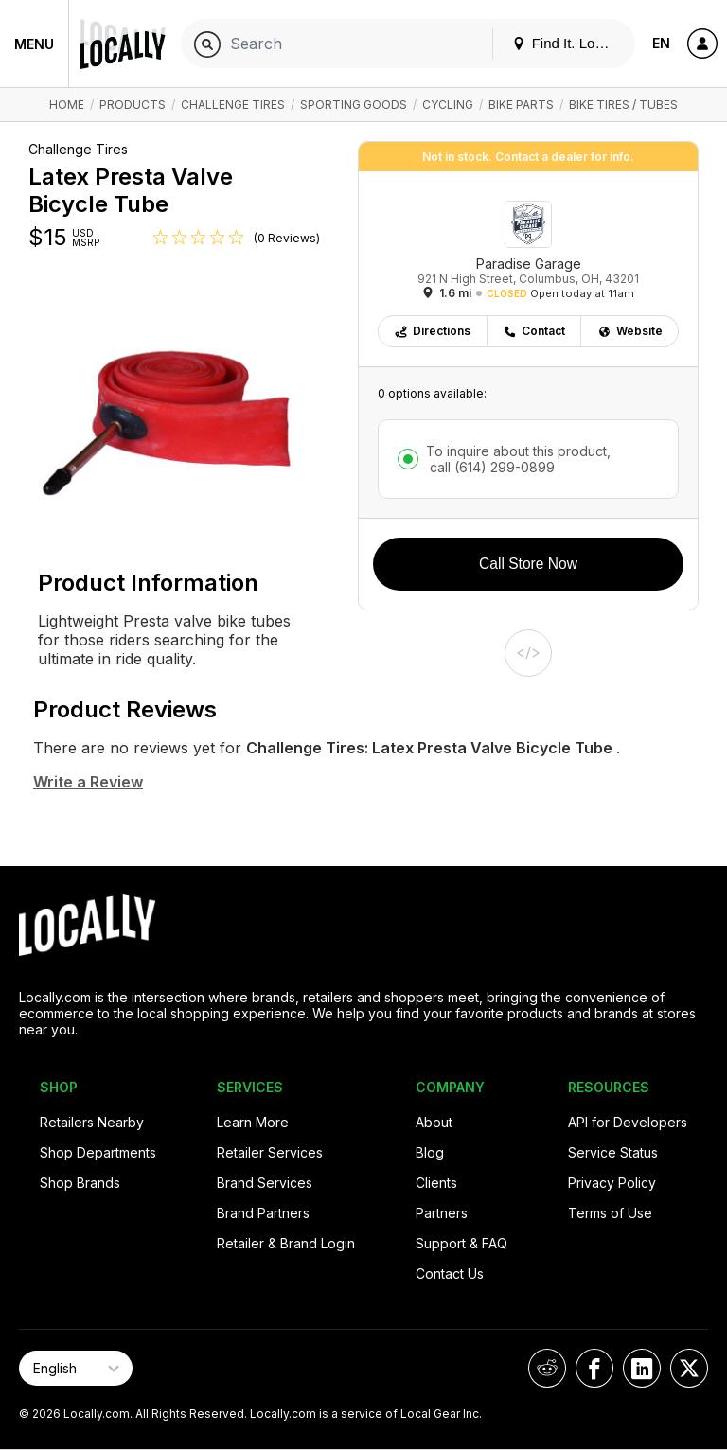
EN (661, 43)
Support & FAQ (461, 1243)
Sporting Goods (353, 104)
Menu (34, 44)
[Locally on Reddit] (547, 1368)
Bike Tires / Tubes (623, 104)
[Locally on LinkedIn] (642, 1368)
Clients (436, 1183)
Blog (430, 1152)
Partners (442, 1213)
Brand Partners (263, 1213)
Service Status (613, 1152)
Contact (534, 331)
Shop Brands (80, 1183)
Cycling (447, 104)
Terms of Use (610, 1213)
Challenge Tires (233, 104)
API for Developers (627, 1122)
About (434, 1122)
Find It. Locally (568, 43)
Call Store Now (528, 564)
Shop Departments (98, 1152)
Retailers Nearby (92, 1122)
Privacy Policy (612, 1183)
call (490, 467)
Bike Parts (521, 104)
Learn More (253, 1122)
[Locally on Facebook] (594, 1368)
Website (630, 331)
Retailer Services (270, 1152)
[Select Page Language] (76, 1368)
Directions (432, 331)
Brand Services (264, 1183)
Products (132, 104)
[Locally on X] (689, 1368)
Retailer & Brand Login (286, 1243)
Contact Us (450, 1273)
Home (66, 104)
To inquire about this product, (518, 459)
